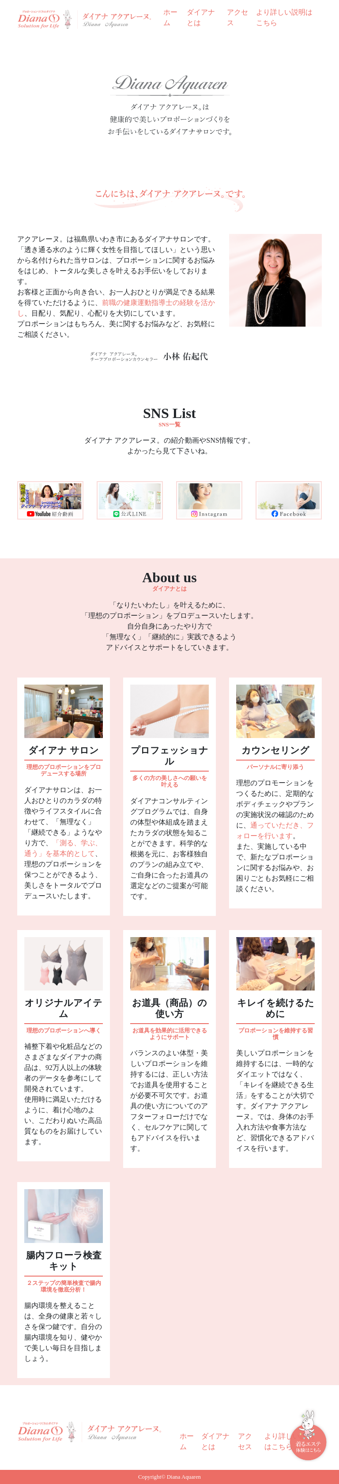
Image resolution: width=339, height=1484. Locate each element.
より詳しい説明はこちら (284, 17)
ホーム (170, 17)
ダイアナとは (201, 17)
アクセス (237, 17)
